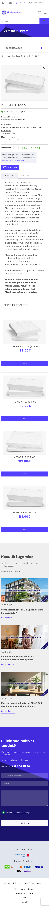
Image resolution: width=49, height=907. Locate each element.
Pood (7, 56)
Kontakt (24, 902)
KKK (25, 898)
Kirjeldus (10, 176)
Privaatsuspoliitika (24, 893)
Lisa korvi (10, 167)
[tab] (9, 176)
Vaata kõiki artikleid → (10, 571)
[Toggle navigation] (45, 12)
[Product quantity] (16, 147)
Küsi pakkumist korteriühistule (14, 161)
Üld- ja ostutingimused (24, 889)
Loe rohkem (8, 618)
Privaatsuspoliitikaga (22, 813)
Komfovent (17, 56)
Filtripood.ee (17, 883)
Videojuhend (27, 176)
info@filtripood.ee (20, 3)
